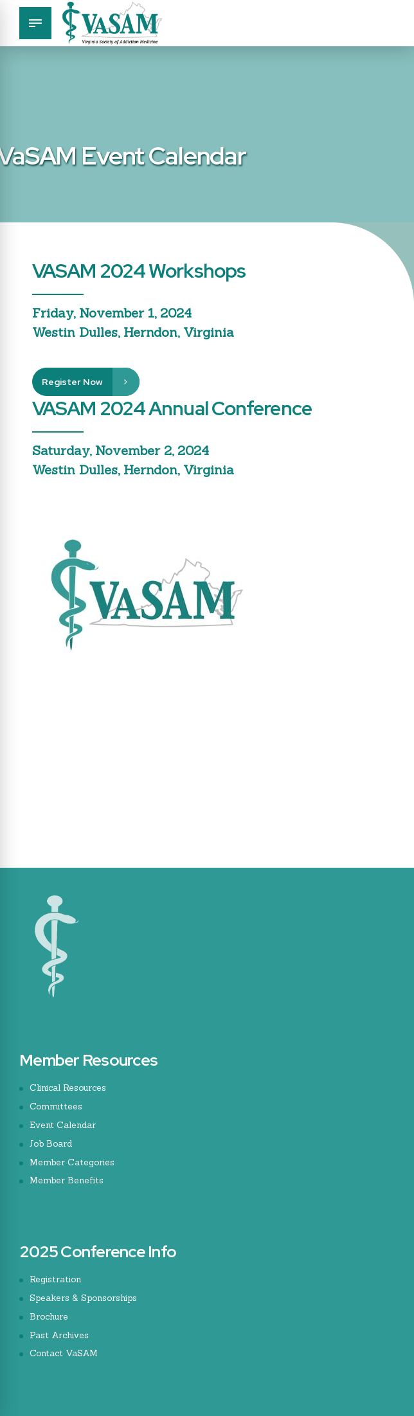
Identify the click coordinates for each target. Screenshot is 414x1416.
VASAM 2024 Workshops (139, 270)
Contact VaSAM (66, 1352)
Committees (57, 1106)
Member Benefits (68, 1180)
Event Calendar (63, 1125)
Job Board (52, 1143)
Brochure (50, 1316)
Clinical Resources (69, 1087)
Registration (56, 1278)
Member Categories (73, 1161)
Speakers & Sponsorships (86, 1297)
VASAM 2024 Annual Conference (172, 408)
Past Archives (60, 1334)
